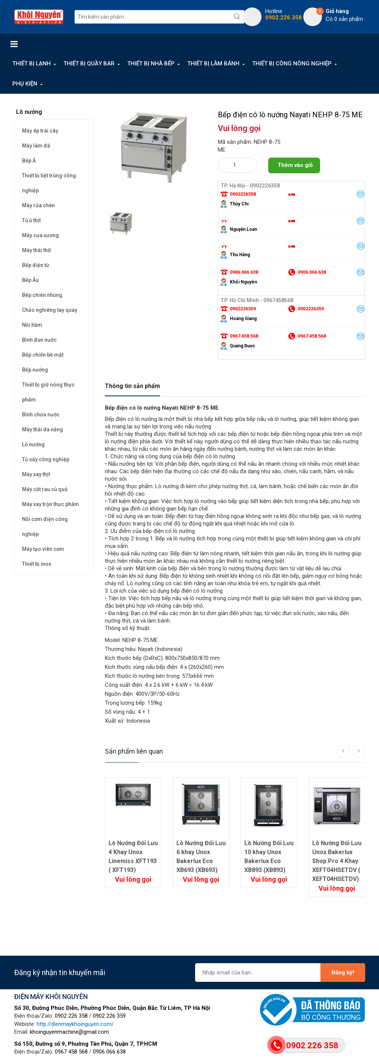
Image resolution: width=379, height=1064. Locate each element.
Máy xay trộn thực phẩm (50, 504)
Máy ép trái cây (40, 131)
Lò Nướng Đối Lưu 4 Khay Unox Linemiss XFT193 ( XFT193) (133, 857)
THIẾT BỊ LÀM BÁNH (213, 63)
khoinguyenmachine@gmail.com (69, 1032)
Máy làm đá (36, 146)
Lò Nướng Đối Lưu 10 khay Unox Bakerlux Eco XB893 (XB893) (269, 857)
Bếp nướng (35, 370)
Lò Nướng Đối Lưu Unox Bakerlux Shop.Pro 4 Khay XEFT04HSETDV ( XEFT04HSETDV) (336, 861)
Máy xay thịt (36, 474)
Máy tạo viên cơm (43, 549)
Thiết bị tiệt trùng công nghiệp (49, 183)
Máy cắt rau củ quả (45, 489)
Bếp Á (29, 161)
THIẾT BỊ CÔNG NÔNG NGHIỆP (292, 63)
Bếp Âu (30, 280)
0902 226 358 (71, 1015)
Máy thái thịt (36, 250)
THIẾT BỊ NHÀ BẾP (151, 63)
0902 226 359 (109, 1015)
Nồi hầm (32, 325)
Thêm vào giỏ (295, 165)
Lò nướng (33, 444)
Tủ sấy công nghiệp (45, 459)
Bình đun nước (39, 340)
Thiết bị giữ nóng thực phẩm (48, 392)
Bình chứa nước (41, 415)
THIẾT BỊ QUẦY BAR (89, 63)
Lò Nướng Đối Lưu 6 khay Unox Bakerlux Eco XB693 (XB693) (201, 857)
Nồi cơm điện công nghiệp (45, 526)
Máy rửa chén (38, 205)
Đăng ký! (343, 972)
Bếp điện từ (35, 265)
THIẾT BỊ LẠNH (31, 63)
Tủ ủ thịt (31, 220)
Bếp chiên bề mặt (42, 355)
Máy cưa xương (40, 235)
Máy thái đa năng (42, 429)
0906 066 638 (109, 1051)
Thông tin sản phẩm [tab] (132, 386)
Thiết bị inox (36, 564)
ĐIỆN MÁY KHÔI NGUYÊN (51, 997)
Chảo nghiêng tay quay (49, 310)
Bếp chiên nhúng (42, 295)
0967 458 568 (71, 1051)
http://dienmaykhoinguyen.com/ (75, 1024)
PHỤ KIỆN (24, 83)
